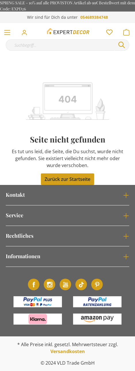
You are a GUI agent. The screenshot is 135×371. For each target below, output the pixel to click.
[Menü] (7, 31)
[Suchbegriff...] (60, 45)
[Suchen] (121, 45)
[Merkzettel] (108, 30)
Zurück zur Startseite (67, 179)
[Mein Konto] (26, 30)
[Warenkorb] (128, 30)
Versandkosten (67, 351)
